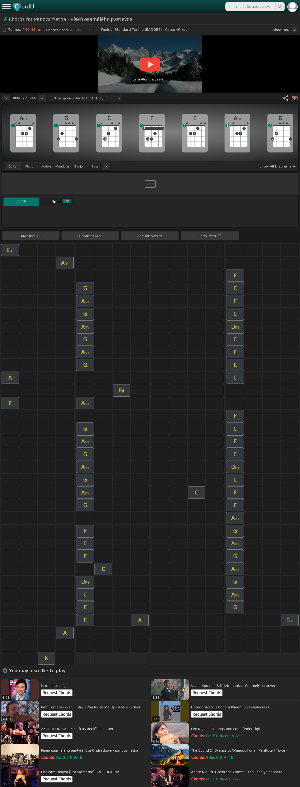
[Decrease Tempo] (6, 98)
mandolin (62, 166)
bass (95, 166)
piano (29, 166)
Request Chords (56, 692)
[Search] (279, 6)
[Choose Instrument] (106, 166)
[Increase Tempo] (42, 98)
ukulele (46, 166)
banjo (78, 166)
